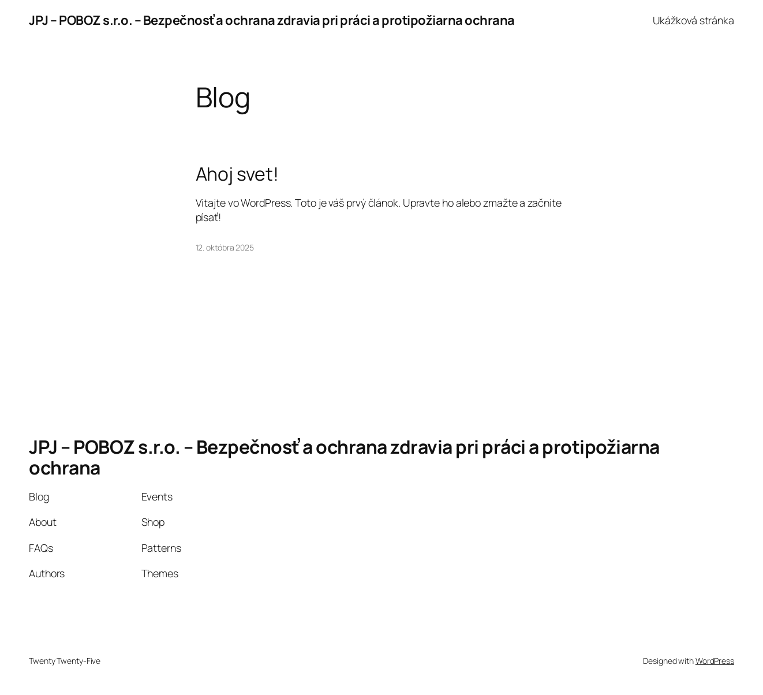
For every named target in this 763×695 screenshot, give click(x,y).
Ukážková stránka (693, 20)
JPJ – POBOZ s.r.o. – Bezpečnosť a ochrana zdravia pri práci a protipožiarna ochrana (272, 20)
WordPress (714, 660)
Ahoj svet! (237, 174)
